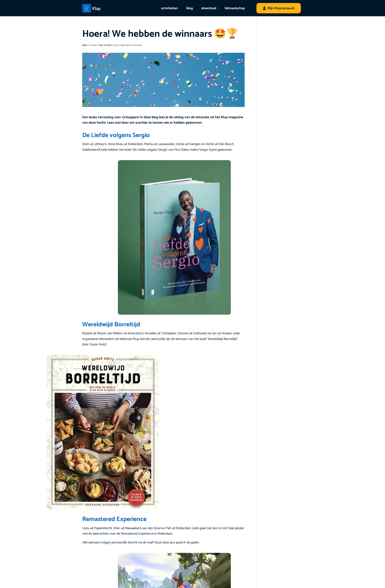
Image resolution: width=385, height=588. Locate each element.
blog (189, 8)
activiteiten (169, 8)
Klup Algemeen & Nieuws (127, 45)
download (208, 8)
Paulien (92, 45)
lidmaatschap (235, 8)
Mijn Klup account (280, 8)
